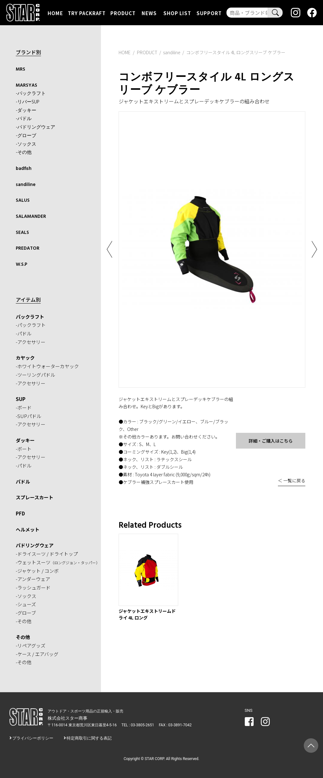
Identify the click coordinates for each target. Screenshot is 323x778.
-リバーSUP (27, 102)
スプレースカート (34, 497)
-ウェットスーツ (58, 562)
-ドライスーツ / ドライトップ (47, 553)
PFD (20, 513)
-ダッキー (26, 110)
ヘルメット (27, 529)
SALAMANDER (31, 216)
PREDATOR (27, 248)
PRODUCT (123, 12)
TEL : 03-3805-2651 (137, 725)
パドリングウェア (35, 545)
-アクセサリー (30, 342)
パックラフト (30, 316)
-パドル (24, 119)
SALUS (23, 200)
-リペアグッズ (30, 645)
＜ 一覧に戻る (291, 480)
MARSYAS (26, 85)
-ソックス (26, 144)
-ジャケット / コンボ (37, 570)
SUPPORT (209, 12)
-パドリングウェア (35, 127)
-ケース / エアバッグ (37, 654)
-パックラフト (31, 93)
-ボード (24, 407)
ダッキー (25, 440)
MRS (20, 69)
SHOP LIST (177, 12)
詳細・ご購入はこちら (271, 441)
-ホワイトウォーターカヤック (47, 366)
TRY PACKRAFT (87, 12)
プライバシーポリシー (32, 738)
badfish (24, 168)
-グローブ (26, 136)
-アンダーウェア (33, 579)
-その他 (24, 152)
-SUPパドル (28, 416)
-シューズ (26, 604)
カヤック (25, 357)
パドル (23, 481)
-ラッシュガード (33, 587)
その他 (23, 637)
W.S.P (21, 264)
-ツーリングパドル (35, 374)
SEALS (22, 232)
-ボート (24, 448)
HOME (55, 12)
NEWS (149, 12)
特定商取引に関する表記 (89, 738)
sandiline (26, 185)
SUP (21, 399)
